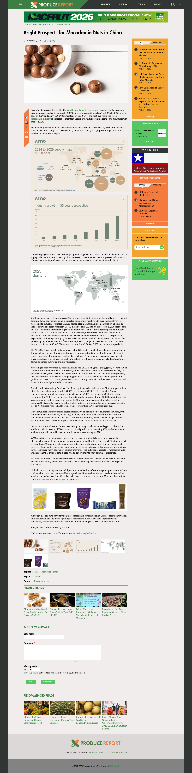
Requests (157, 185)
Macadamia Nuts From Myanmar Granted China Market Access (114, 612)
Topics (141, 4)
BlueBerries (144, 195)
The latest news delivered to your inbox (148, 239)
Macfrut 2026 (141, 136)
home (90, 4)
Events (157, 4)
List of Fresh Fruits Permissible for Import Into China (145, 271)
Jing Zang (51, 40)
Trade (55, 571)
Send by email (26, 136)
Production (46, 571)
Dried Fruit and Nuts (42, 24)
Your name (29, 633)
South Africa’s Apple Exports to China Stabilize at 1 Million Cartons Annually (151, 103)
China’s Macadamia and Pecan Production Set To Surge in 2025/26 (36, 612)
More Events (150, 142)
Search (180, 4)
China (37, 576)
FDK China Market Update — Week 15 (151, 89)
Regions (123, 4)
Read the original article (84, 533)
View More (150, 223)
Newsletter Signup (119, 752)
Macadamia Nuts (62, 24)
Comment (29, 643)
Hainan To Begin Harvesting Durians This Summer (62, 719)
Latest (141, 43)
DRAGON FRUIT (146, 216)
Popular (157, 43)
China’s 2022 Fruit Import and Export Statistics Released (33, 719)
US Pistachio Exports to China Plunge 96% (150, 65)
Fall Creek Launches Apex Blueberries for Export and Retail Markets (151, 76)
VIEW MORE (150, 117)
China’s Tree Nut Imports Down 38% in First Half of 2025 (62, 612)
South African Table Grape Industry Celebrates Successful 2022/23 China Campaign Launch (114, 722)
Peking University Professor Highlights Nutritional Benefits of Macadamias (87, 613)
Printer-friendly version (26, 132)
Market (35, 571)
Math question (31, 666)
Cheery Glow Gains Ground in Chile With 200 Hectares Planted (152, 52)
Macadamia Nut (146, 205)
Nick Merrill (114, 766)
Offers (142, 185)
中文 (172, 4)
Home (27, 24)
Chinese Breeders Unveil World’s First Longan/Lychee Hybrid (88, 719)
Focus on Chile (150, 150)
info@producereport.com (99, 752)
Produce (105, 4)
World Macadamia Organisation (82, 109)
